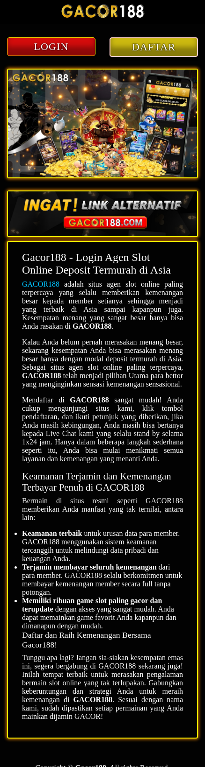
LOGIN (51, 46)
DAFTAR (154, 47)
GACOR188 (40, 284)
